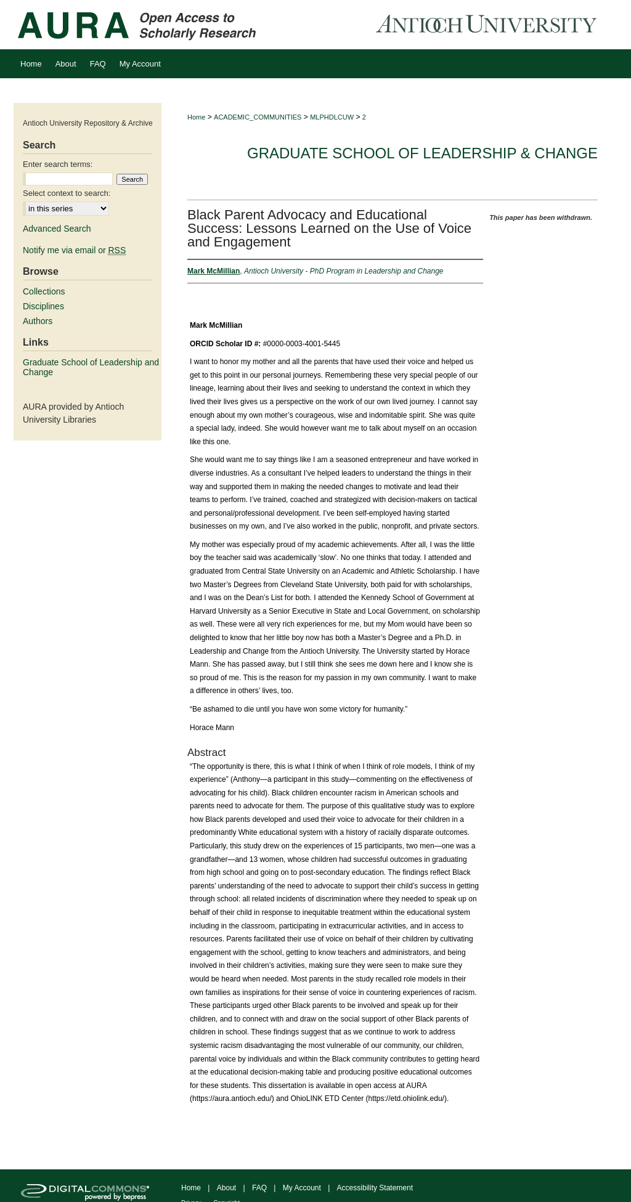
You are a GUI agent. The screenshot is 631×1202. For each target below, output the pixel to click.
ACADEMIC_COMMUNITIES (257, 117)
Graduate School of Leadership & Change (422, 153)
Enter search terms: (57, 164)
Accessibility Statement (375, 1188)
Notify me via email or (74, 250)
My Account (302, 1188)
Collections (44, 291)
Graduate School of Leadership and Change (91, 367)
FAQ (259, 1188)
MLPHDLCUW (332, 117)
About (226, 1188)
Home (196, 117)
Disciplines (43, 306)
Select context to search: (66, 193)
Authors (37, 321)
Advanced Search (57, 228)
